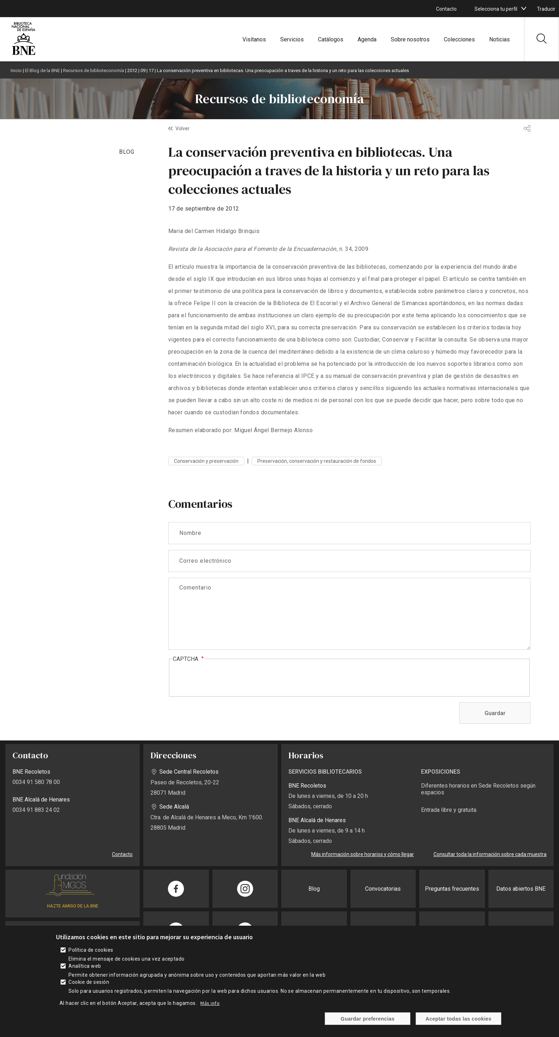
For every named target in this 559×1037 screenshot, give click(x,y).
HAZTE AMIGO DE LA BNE (72, 906)
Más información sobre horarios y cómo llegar (362, 854)
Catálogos (330, 39)
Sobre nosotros (410, 39)
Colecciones (459, 39)
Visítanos (254, 39)
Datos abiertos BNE (520, 888)
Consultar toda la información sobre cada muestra (490, 854)
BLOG (126, 151)
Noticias (499, 39)
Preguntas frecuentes (452, 888)
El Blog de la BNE (42, 70)
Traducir (546, 9)
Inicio (16, 70)
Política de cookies (90, 950)
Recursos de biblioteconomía (93, 70)
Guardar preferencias (368, 1019)
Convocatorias (383, 888)
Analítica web (84, 966)
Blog (314, 888)
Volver (182, 128)
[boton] (523, 8)
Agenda (367, 39)
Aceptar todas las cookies (459, 1019)
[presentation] (227, 678)
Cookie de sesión (88, 982)
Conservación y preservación (206, 461)
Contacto (446, 9)
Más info (210, 1003)
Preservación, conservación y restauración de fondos (316, 461)
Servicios (292, 39)
